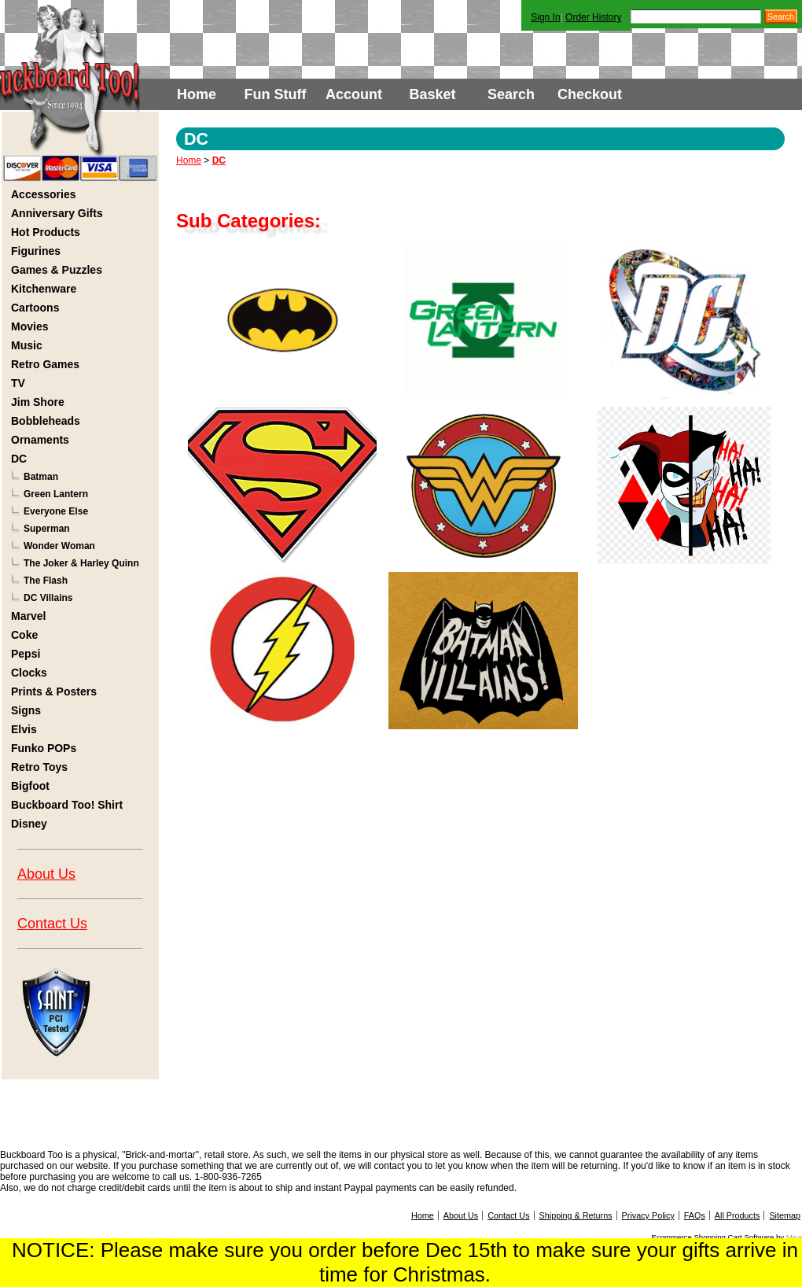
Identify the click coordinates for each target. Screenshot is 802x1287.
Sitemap (784, 1215)
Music (26, 345)
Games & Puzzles (56, 270)
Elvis (24, 729)
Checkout (589, 94)
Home (196, 94)
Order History (593, 17)
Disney (29, 823)
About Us (46, 874)
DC (19, 458)
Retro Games (45, 364)
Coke (24, 635)
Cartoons (35, 307)
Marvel (28, 616)
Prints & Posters (54, 691)
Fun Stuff (276, 94)
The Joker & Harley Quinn (81, 563)
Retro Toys (39, 767)
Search (511, 94)
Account (354, 94)
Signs (26, 710)
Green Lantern (56, 494)
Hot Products (45, 232)
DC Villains (48, 597)
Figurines (36, 251)
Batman (41, 476)
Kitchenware (43, 288)
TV (18, 383)
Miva (794, 1237)
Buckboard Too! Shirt (67, 804)
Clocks (29, 672)
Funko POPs (43, 748)
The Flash (46, 580)
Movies (29, 326)
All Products (737, 1215)
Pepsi (25, 653)
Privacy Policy (648, 1215)
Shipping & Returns (576, 1215)
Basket (432, 94)
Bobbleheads (45, 421)
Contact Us (52, 923)
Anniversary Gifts (57, 213)
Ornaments (40, 439)
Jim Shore (37, 402)
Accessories (43, 194)
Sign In (545, 17)
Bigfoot (30, 786)
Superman (47, 528)
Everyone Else (56, 511)
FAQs (694, 1215)
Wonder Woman (59, 545)
